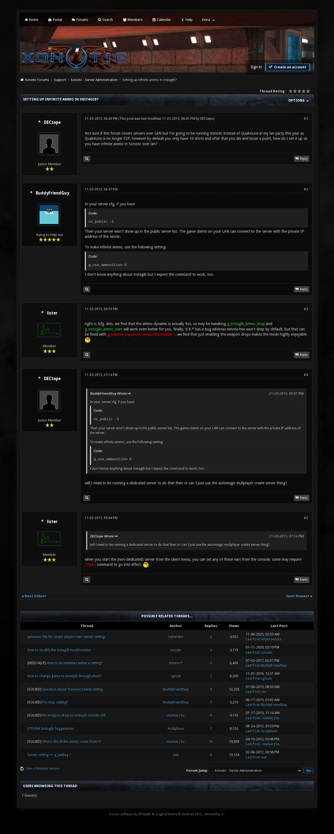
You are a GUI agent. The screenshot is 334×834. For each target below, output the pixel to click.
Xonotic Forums (37, 80)
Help (186, 20)
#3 (306, 309)
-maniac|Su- (176, 715)
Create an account (287, 67)
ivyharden (175, 637)
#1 (306, 119)
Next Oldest (35, 596)
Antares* (176, 663)
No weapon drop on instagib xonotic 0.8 (73, 715)
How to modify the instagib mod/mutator (59, 650)
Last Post (253, 639)
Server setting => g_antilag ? (49, 755)
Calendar (161, 20)
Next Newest (297, 596)
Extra (206, 20)
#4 (306, 375)
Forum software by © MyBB (130, 814)
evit (176, 755)
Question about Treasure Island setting (72, 689)
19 (211, 741)
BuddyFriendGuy (52, 193)
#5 (306, 518)
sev (263, 692)
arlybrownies (271, 639)
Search (105, 20)
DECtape (52, 122)
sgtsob (175, 676)
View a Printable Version (43, 768)
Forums (80, 20)
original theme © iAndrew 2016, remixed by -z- (190, 814)
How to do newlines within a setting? (75, 663)
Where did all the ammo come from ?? (71, 741)
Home (31, 20)
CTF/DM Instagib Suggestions (50, 728)
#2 (306, 189)
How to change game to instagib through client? (64, 676)
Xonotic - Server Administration (94, 80)
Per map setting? (55, 702)
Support (60, 80)
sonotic (175, 650)
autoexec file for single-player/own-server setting (66, 637)
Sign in (256, 67)
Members (132, 20)
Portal (55, 20)
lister (52, 313)
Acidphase (176, 728)
